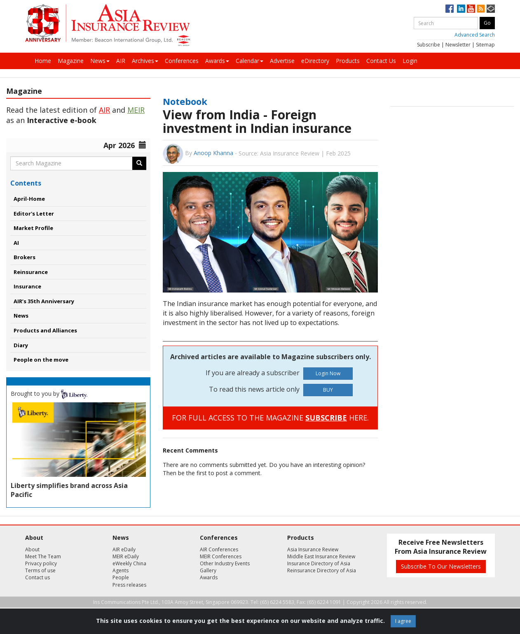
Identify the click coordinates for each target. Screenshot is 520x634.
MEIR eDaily (125, 556)
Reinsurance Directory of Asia (321, 570)
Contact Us (381, 61)
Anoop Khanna (213, 153)
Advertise (282, 61)
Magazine (71, 61)
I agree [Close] (403, 621)
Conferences (182, 61)
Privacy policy (41, 563)
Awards (217, 61)
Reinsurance (31, 272)
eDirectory (315, 61)
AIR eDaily (124, 549)
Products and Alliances (45, 330)
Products (348, 61)
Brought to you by (49, 393)
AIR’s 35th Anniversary (44, 301)
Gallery (208, 570)
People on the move (41, 359)
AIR (120, 61)
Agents (120, 570)
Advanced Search (474, 34)
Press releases (129, 584)
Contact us (37, 577)
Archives (145, 61)
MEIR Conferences (220, 556)
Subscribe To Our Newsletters (441, 566)
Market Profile (33, 228)
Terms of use (40, 570)
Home (43, 61)
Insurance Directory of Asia (318, 563)
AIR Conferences (219, 549)
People (120, 577)
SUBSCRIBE (326, 418)
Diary (21, 345)
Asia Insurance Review (312, 549)
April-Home (29, 198)
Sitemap (485, 44)
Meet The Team (43, 556)
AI (16, 242)
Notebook (185, 101)
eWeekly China (129, 563)
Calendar (249, 61)
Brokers (24, 257)
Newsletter (458, 44)
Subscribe (428, 44)
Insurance (27, 286)
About (32, 549)
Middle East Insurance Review (321, 556)
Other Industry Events (225, 563)
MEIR (136, 110)
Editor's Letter (34, 213)
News (100, 61)
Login (410, 61)
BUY (328, 389)
